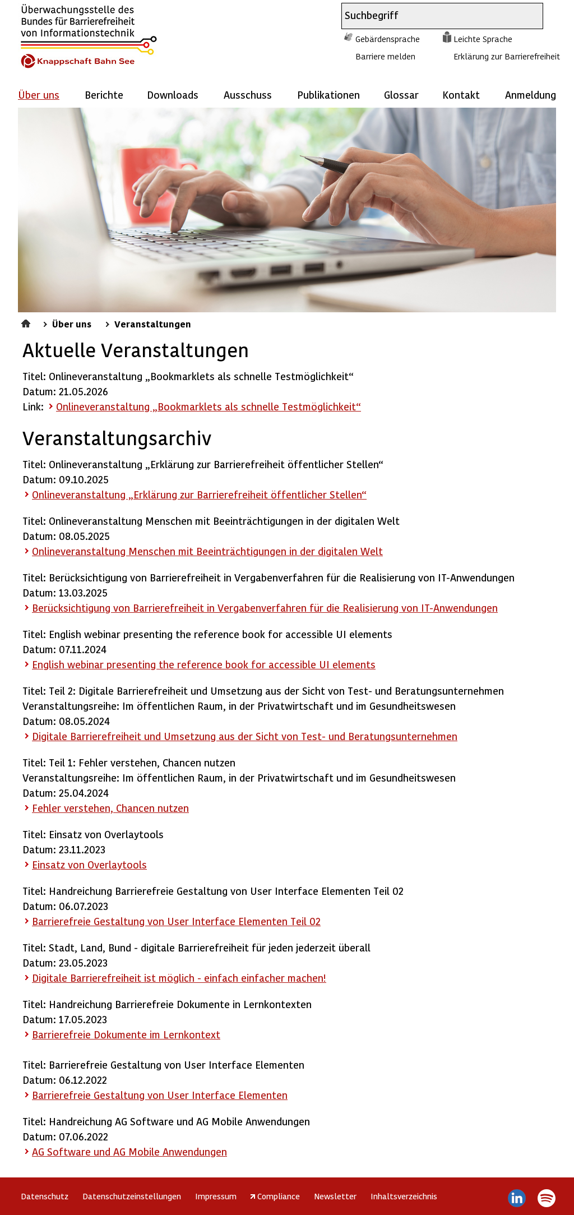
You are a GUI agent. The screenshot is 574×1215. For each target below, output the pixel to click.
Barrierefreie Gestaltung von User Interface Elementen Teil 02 (176, 921)
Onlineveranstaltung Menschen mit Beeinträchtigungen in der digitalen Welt (207, 551)
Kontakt (461, 94)
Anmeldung (530, 94)
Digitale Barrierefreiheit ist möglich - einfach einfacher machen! (179, 977)
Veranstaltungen (152, 323)
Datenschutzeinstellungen (131, 1196)
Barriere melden (385, 56)
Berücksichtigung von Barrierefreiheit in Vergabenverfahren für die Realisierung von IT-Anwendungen (265, 607)
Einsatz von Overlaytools (89, 864)
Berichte (104, 94)
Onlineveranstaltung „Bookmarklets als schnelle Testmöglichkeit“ (208, 406)
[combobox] (432, 16)
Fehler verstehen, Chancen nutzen (110, 808)
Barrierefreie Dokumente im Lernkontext (126, 1034)
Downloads (172, 94)
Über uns (71, 323)
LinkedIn (517, 1198)
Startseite (27, 322)
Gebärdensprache (387, 39)
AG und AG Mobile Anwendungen (129, 1151)
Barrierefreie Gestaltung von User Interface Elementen (160, 1095)
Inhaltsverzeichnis (404, 1196)
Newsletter (335, 1196)
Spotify (546, 1198)
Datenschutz (44, 1196)
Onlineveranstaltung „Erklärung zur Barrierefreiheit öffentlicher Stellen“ (199, 494)
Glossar (401, 94)
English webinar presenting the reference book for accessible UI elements (204, 664)
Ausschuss (248, 94)
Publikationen (328, 94)
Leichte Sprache (482, 39)
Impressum (216, 1196)
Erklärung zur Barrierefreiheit (506, 56)
